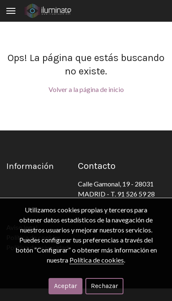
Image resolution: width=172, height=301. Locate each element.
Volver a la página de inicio (86, 89)
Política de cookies (96, 260)
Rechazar (104, 286)
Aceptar (65, 286)
